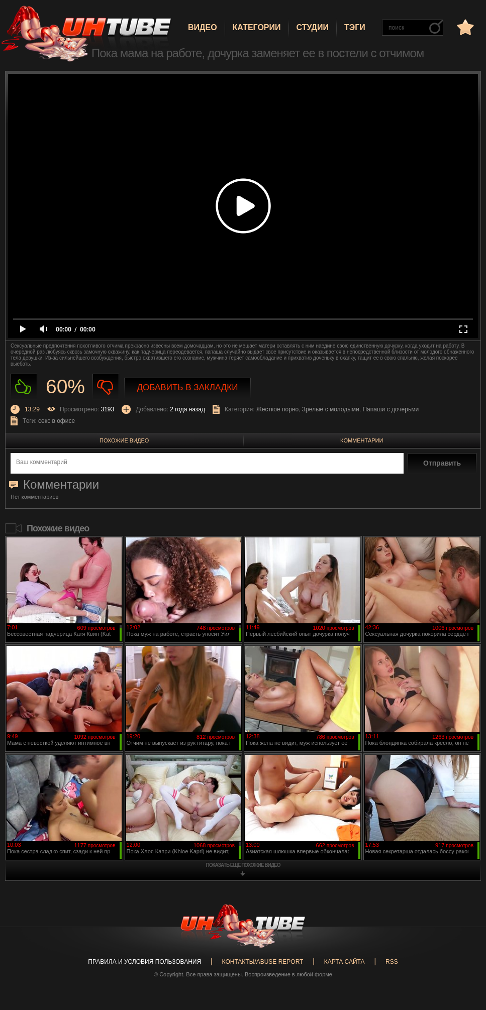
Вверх (463, 949)
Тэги (354, 27)
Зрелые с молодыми (330, 409)
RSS (391, 961)
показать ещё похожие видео (243, 865)
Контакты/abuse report (263, 961)
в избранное (464, 27)
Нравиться (24, 387)
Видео (202, 27)
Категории (257, 27)
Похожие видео (124, 440)
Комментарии (361, 440)
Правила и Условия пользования (144, 961)
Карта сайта (344, 961)
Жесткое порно (277, 409)
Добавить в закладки (187, 387)
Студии (313, 27)
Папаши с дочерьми (390, 409)
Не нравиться (105, 387)
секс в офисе (56, 420)
